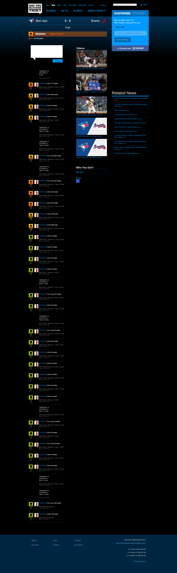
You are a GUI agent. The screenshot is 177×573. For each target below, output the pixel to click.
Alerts (78, 10)
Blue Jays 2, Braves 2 (46, 309)
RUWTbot (42, 83)
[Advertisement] (130, 71)
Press (55, 540)
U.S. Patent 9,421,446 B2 (137, 549)
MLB (53, 5)
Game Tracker (57, 34)
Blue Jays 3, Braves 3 (46, 174)
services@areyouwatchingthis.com (131, 543)
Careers (56, 545)
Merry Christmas (120, 110)
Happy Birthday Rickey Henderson (126, 119)
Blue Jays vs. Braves (46, 506)
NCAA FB (82, 5)
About (97, 10)
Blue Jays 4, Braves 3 (46, 149)
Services (34, 545)
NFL (47, 5)
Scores (51, 10)
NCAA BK (72, 5)
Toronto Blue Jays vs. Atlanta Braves (89, 136)
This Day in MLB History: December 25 (128, 123)
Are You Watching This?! (35, 9)
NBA (59, 5)
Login (145, 5)
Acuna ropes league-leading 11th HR (89, 115)
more (103, 5)
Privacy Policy (140, 561)
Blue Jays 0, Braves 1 (46, 425)
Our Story (78, 545)
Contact (77, 540)
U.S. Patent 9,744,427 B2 (136, 552)
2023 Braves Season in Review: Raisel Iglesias (131, 98)
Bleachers (41, 34)
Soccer (91, 5)
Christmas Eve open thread (124, 131)
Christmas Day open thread (124, 114)
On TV (64, 10)
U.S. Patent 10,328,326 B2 (136, 555)
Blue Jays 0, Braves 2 (46, 345)
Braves (95, 20)
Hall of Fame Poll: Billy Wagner (125, 153)
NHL (65, 5)
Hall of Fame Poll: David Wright (125, 127)
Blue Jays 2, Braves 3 (46, 195)
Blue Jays (41, 20)
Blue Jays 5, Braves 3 (46, 87)
